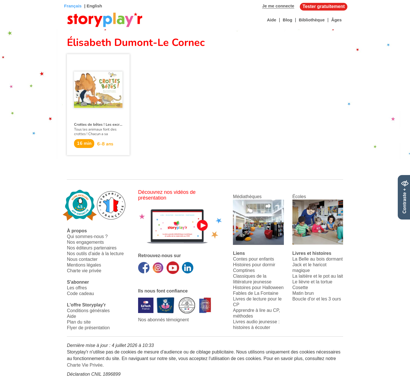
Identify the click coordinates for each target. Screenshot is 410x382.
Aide (271, 19)
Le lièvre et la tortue (312, 281)
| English (92, 5)
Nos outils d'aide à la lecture (95, 253)
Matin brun (303, 293)
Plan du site (79, 322)
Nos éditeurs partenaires (91, 247)
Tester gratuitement (324, 6)
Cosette (300, 287)
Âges (336, 19)
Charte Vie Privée (84, 365)
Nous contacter (82, 259)
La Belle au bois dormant (317, 259)
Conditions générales (88, 310)
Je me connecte (278, 5)
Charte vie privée (84, 270)
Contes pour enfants (253, 259)
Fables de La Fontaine (255, 293)
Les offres (77, 287)
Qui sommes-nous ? (87, 236)
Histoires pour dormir (254, 264)
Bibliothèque (312, 19)
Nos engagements (85, 242)
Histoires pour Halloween (258, 287)
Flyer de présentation (88, 327)
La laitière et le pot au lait (317, 276)
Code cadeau (80, 293)
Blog (287, 19)
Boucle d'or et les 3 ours (316, 298)
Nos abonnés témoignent (163, 319)
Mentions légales (84, 265)
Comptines (244, 270)
